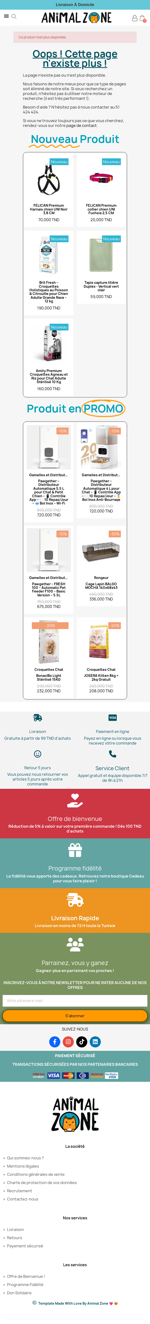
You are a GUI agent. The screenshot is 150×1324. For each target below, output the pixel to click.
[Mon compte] (134, 18)
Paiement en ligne (112, 731)
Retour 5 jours (37, 767)
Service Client (112, 768)
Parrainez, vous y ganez (75, 963)
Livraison (37, 731)
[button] (14, 16)
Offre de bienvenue (75, 819)
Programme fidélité (75, 868)
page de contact (81, 125)
